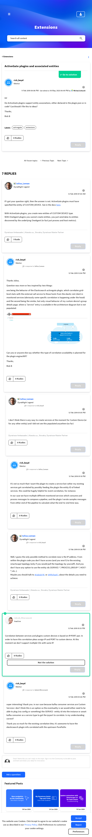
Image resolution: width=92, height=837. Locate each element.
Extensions (8, 56)
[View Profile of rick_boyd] (18, 80)
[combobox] (46, 38)
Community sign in (81, 14)
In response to (34, 266)
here (58, 205)
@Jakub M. (40, 574)
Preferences (78, 831)
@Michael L (53, 574)
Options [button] (88, 57)
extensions (30, 127)
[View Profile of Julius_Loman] (23, 183)
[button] (78, 818)
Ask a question (13, 774)
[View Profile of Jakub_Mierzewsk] (23, 618)
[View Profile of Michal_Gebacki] (79, 91)
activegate (17, 127)
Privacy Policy (30, 824)
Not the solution (46, 662)
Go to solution (70, 74)
